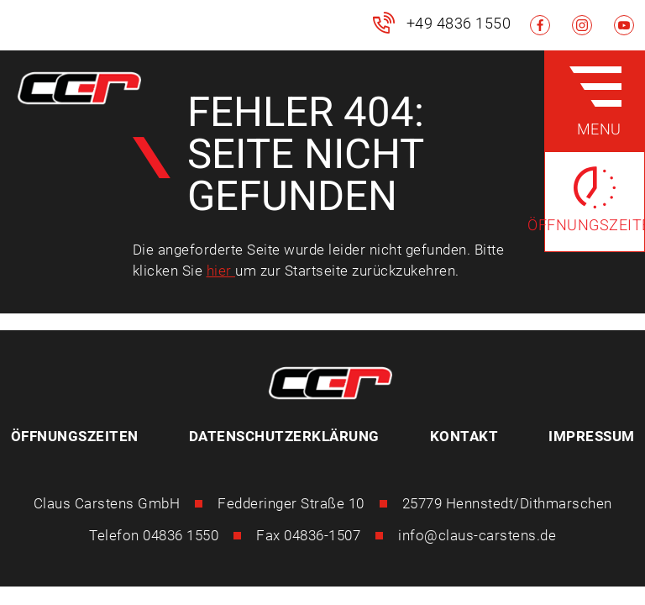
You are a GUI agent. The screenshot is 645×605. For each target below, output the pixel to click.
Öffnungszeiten (75, 436)
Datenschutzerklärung (284, 436)
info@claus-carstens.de (477, 535)
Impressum (591, 436)
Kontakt (464, 436)
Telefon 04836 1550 (153, 535)
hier (221, 270)
